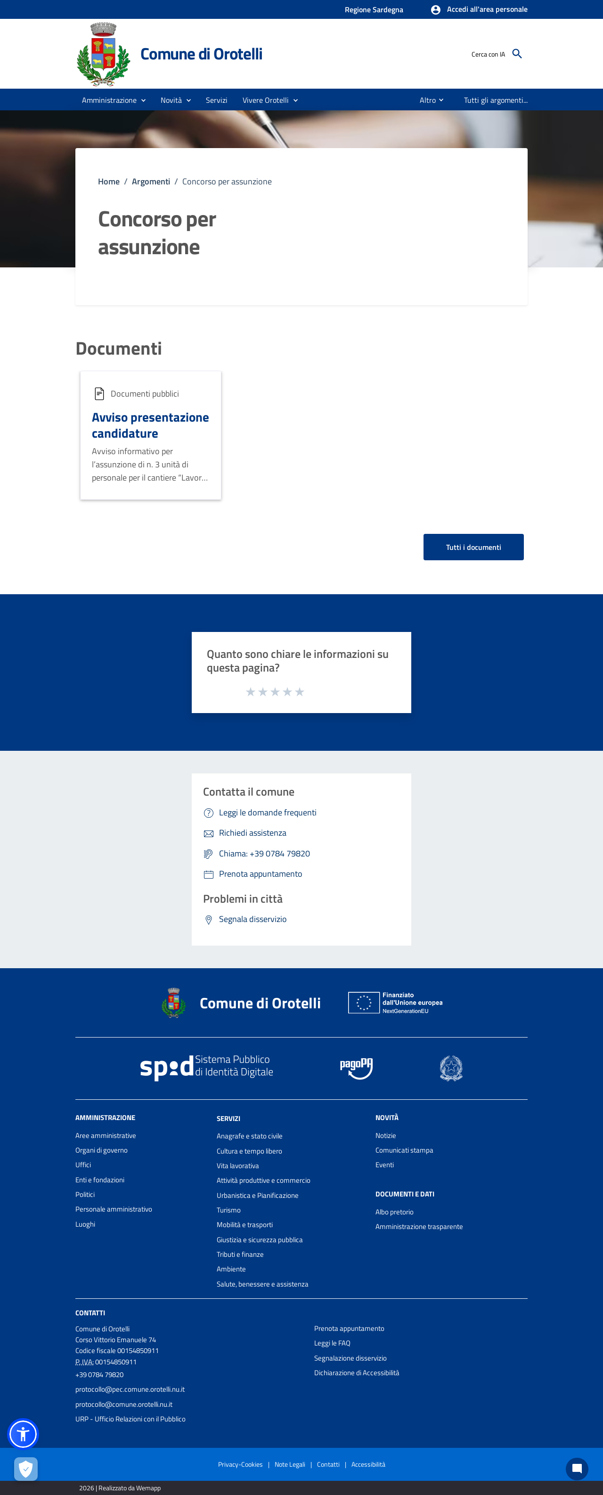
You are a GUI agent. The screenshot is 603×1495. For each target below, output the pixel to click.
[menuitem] (424, 99)
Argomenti (151, 181)
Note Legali (290, 1464)
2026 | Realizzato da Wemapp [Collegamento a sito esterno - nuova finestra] (120, 1488)
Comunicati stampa (404, 1150)
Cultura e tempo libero (249, 1151)
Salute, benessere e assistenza (263, 1284)
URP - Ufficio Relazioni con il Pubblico (130, 1418)
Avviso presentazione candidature (150, 424)
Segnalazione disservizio (350, 1358)
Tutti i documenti (473, 547)
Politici (85, 1194)
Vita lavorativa (238, 1165)
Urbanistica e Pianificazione (258, 1195)
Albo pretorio (394, 1211)
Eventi (384, 1164)
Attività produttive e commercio (263, 1180)
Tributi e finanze (240, 1254)
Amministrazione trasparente (419, 1226)
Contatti (90, 1312)
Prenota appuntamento (349, 1328)
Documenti (118, 348)
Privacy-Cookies (240, 1464)
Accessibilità (368, 1464)
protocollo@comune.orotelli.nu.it (123, 1404)
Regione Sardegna (374, 9)
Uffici (83, 1164)
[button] (479, 10)
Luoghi (85, 1224)
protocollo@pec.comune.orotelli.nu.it (130, 1389)
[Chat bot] (577, 1469)
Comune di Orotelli (201, 53)
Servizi (228, 1118)
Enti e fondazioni (99, 1179)
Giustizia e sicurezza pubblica (260, 1239)
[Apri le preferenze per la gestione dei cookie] (26, 1469)
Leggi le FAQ (332, 1342)
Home (109, 181)
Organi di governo (101, 1150)
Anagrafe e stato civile (250, 1135)
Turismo (229, 1209)
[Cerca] (517, 53)
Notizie (385, 1135)
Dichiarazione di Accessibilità (356, 1372)
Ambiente (231, 1268)
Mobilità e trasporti (245, 1224)
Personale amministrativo (113, 1209)
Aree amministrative (105, 1135)
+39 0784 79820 (99, 1374)
